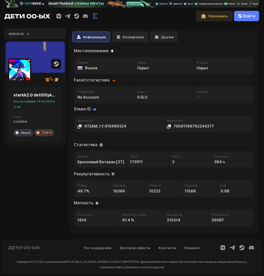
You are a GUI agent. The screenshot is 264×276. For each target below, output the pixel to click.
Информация (91, 37)
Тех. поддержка (97, 248)
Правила (191, 248)
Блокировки (130, 37)
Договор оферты (135, 248)
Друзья (164, 37)
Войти (246, 16)
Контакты (167, 248)
